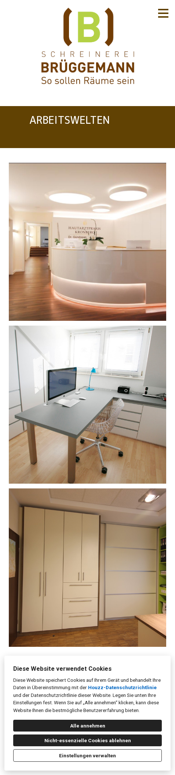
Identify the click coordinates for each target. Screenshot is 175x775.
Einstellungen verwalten (87, 755)
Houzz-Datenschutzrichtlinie (122, 687)
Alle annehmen (87, 726)
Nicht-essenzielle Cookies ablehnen (87, 740)
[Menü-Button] (163, 13)
